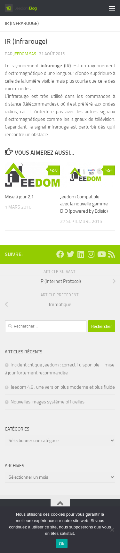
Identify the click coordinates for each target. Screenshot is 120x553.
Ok (61, 543)
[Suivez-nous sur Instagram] (91, 254)
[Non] (112, 530)
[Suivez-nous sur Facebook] (60, 254)
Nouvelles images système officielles (47, 402)
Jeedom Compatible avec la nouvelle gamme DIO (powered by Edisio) (84, 204)
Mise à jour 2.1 (19, 197)
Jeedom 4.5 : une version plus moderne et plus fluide (63, 387)
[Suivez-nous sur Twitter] (70, 254)
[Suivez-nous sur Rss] (111, 254)
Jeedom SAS (24, 53)
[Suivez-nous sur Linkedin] (80, 254)
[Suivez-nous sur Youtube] (101, 254)
